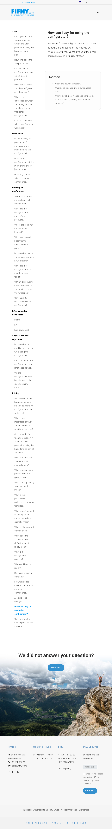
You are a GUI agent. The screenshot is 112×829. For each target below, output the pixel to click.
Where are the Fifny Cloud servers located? (23, 229)
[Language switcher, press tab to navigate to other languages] (83, 2)
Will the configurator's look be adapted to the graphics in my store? (23, 380)
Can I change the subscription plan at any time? (23, 623)
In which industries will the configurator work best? (23, 124)
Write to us (56, 667)
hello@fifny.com (19, 766)
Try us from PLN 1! (29, 2)
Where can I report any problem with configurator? (23, 200)
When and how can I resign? (68, 83)
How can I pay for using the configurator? (23, 610)
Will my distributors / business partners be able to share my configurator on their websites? (24, 405)
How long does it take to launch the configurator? (22, 178)
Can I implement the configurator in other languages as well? (24, 364)
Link (16, 325)
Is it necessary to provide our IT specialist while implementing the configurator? (22, 146)
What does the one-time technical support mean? (23, 461)
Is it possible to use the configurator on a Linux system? (24, 257)
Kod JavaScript (21, 330)
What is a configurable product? (20, 556)
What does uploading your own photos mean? (24, 486)
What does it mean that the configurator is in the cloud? (24, 88)
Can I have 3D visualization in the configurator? (22, 302)
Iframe (17, 320)
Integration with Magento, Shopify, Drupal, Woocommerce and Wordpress (56, 810)
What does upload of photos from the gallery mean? (24, 474)
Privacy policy (64, 768)
